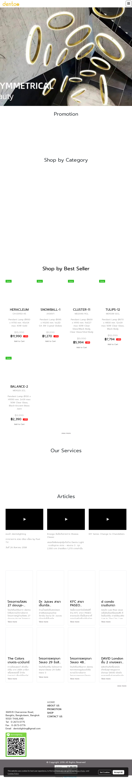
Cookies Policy (13, 773)
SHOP (50, 713)
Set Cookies (105, 772)
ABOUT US (53, 705)
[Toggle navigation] (128, 3)
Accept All (118, 772)
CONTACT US (54, 716)
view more (66, 433)
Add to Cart (19, 341)
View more (13, 621)
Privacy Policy (80, 771)
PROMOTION (54, 709)
